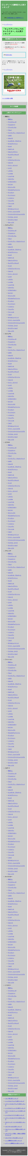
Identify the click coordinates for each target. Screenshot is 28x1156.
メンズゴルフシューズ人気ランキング (15, 1108)
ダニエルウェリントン (14, 189)
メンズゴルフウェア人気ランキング (14, 1101)
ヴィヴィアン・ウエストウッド (16, 132)
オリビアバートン (13, 143)
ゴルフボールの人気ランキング (13, 1126)
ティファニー (11, 195)
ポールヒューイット (13, 208)
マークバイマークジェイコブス (16, 214)
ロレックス (11, 222)
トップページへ (8, 24)
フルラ (10, 206)
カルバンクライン (13, 151)
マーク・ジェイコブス (14, 211)
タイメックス (11, 187)
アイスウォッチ (12, 122)
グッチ (10, 157)
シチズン (10, 170)
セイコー (10, 184)
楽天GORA (9, 55)
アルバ (10, 130)
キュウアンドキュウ (13, 154)
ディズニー (11, 192)
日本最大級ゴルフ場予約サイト (15, 17)
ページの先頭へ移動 (7, 98)
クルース (10, 162)
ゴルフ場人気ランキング (11, 1098)
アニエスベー (11, 124)
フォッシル (11, 203)
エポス (10, 135)
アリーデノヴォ (12, 127)
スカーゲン (11, 179)
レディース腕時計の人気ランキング (14, 1143)
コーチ (10, 168)
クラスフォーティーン (14, 160)
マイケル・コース (13, 217)
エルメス (10, 138)
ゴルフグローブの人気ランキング (14, 1138)
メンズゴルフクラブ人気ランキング (14, 1115)
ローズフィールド (13, 219)
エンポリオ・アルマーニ (14, 141)
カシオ (10, 146)
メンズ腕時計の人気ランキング (13, 1140)
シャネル (10, 173)
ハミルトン (11, 198)
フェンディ (11, 200)
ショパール (11, 176)
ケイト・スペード (13, 165)
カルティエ (11, 149)
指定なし (10, 119)
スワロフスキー (12, 181)
